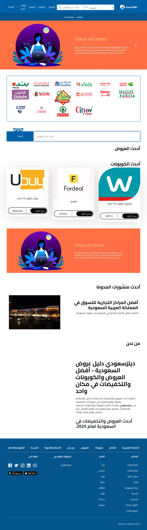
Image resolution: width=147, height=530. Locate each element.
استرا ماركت (132, 465)
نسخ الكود (132, 216)
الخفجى (101, 470)
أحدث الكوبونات (125, 164)
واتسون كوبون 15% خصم (119, 203)
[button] (11, 45)
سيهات (101, 505)
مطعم (80, 17)
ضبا (103, 465)
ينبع (103, 476)
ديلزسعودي (65, 465)
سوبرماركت (69, 17)
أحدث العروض (127, 148)
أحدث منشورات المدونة (118, 287)
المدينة (134, 493)
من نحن (133, 343)
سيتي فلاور (132, 476)
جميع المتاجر (132, 511)
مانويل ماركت (131, 505)
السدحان (134, 499)
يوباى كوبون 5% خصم (27, 198)
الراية (136, 482)
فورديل (73, 201)
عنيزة (102, 482)
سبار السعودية (131, 488)
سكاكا (101, 499)
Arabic (11, 7)
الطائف (101, 488)
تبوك (102, 493)
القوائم (32, 7)
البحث (20, 136)
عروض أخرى (24, 7)
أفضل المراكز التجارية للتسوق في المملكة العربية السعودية (106, 305)
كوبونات (42, 7)
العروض (51, 7)
